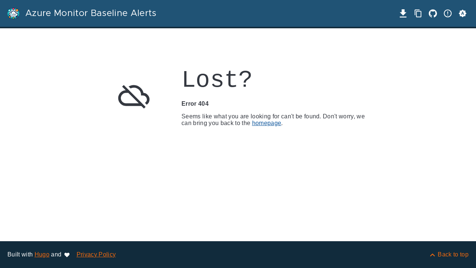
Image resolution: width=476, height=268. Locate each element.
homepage (267, 123)
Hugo (42, 254)
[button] (463, 13)
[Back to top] (449, 254)
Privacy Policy (96, 254)
